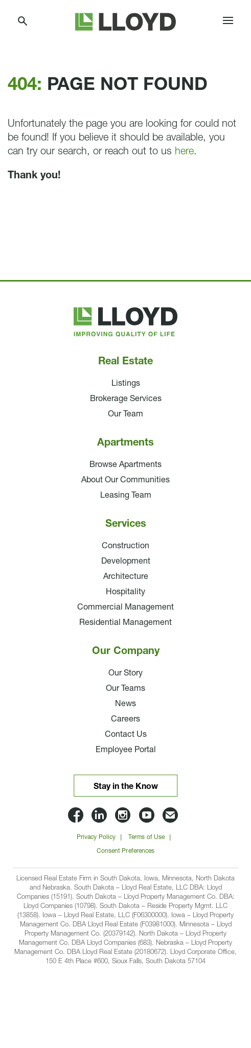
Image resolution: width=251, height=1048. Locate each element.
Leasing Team (125, 496)
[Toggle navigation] (228, 22)
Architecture (125, 577)
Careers (125, 719)
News (125, 704)
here (184, 152)
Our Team (125, 414)
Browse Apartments (125, 465)
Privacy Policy (96, 837)
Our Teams (125, 689)
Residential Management (125, 623)
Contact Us (126, 735)
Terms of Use (146, 837)
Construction (125, 546)
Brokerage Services (126, 399)
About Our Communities (125, 480)
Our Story (125, 673)
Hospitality (125, 592)
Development (125, 561)
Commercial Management (125, 607)
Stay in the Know (126, 787)
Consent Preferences (126, 851)
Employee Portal (126, 750)
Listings (125, 384)
